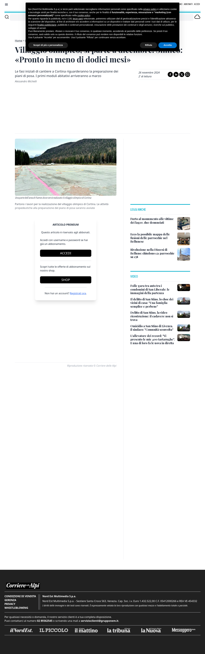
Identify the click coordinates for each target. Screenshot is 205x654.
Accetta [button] (168, 45)
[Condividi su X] (181, 74)
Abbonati (188, 4)
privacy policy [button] (150, 9)
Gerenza (10, 600)
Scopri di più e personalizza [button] (48, 45)
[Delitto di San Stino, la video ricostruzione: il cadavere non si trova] (152, 316)
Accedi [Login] (197, 4)
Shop (65, 280)
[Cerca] (6, 16)
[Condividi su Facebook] (170, 74)
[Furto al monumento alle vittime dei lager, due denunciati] (152, 220)
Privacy (9, 604)
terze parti (78, 18)
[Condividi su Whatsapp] (187, 74)
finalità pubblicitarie (46, 25)
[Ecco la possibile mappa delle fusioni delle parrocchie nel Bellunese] (152, 237)
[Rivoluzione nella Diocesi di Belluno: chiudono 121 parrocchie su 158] (152, 253)
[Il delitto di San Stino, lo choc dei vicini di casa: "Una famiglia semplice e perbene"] (152, 302)
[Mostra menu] (6, 4)
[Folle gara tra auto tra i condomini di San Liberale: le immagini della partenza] (152, 289)
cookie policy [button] (83, 15)
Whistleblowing (16, 608)
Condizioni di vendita (20, 596)
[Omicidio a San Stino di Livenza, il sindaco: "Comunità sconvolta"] (152, 327)
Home (18, 40)
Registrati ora (78, 293)
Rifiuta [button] (148, 45)
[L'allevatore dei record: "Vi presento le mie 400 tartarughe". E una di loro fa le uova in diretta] (152, 339)
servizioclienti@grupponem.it (99, 621)
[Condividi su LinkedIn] (176, 74)
